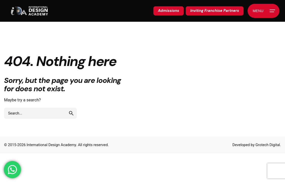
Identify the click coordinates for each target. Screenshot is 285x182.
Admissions (168, 10)
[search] (71, 113)
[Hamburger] (263, 11)
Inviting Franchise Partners (214, 10)
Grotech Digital (267, 145)
